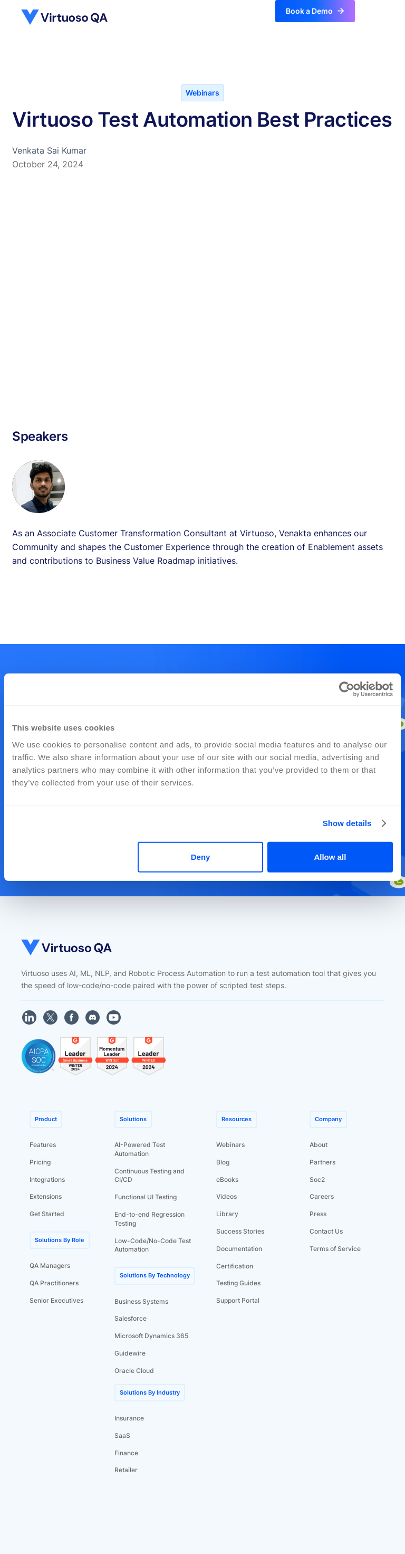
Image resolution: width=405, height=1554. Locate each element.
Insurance (129, 1418)
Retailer (126, 1470)
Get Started (47, 1214)
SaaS (122, 1435)
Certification (234, 1266)
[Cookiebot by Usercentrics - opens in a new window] (347, 689)
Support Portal (237, 1300)
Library (227, 1214)
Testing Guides (238, 1283)
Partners (322, 1162)
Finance (126, 1453)
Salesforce (130, 1318)
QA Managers (50, 1265)
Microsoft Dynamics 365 (151, 1336)
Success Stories (240, 1231)
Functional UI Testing (145, 1197)
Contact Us (326, 1231)
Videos (226, 1196)
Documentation (239, 1249)
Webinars (230, 1145)
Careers (322, 1196)
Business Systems (141, 1301)
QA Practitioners (54, 1283)
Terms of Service (335, 1249)
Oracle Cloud (134, 1371)
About (318, 1145)
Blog (222, 1162)
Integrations (47, 1179)
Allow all (330, 856)
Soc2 (317, 1179)
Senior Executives (56, 1300)
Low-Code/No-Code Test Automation (152, 1245)
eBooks (227, 1179)
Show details (347, 823)
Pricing (40, 1162)
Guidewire (130, 1353)
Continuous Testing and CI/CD (149, 1175)
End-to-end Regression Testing (149, 1218)
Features (43, 1145)
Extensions (46, 1196)
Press (318, 1214)
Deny (200, 856)
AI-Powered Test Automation (139, 1149)
